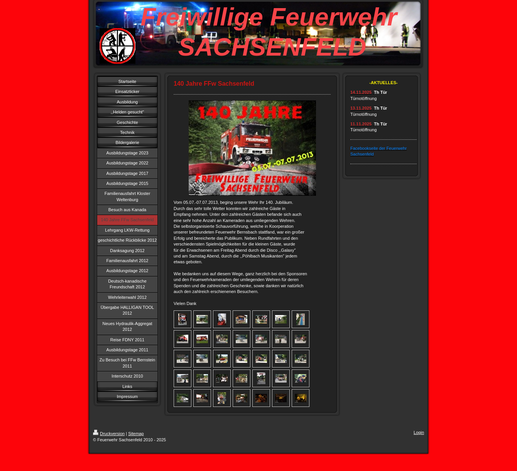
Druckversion (109, 433)
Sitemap (136, 433)
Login (419, 432)
